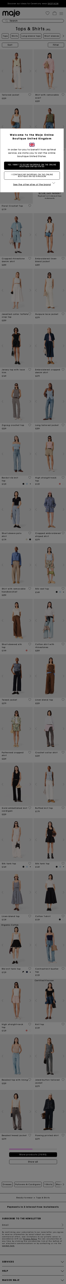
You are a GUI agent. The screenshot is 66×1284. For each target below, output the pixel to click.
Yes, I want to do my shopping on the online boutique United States (33, 166)
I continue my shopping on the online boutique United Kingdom (33, 175)
